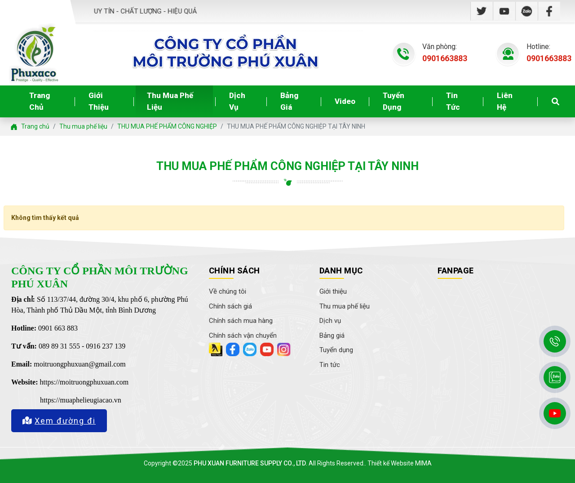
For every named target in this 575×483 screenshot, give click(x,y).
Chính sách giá (230, 306)
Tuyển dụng (393, 101)
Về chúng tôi (227, 291)
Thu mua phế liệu (170, 101)
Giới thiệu (98, 101)
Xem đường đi (59, 420)
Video (345, 101)
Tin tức (453, 101)
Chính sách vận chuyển (243, 335)
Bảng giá (289, 101)
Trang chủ (39, 101)
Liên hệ (505, 101)
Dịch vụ (237, 101)
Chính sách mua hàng (241, 321)
